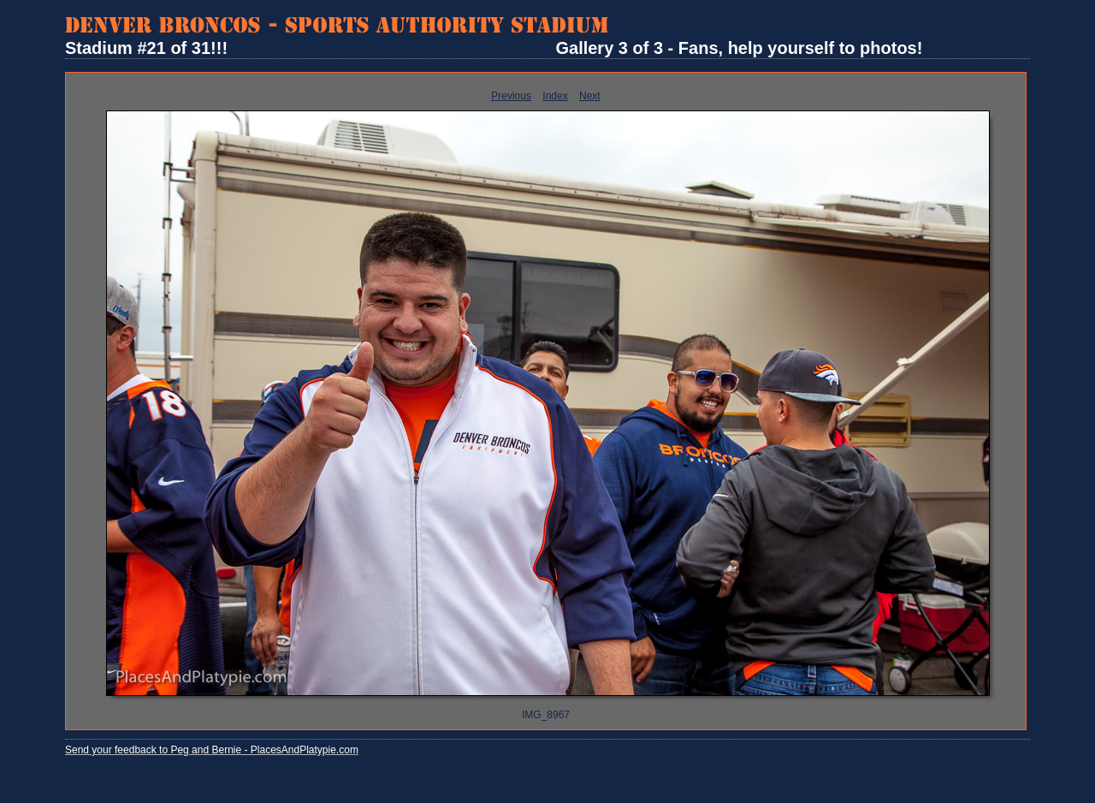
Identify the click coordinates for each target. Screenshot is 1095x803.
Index (554, 96)
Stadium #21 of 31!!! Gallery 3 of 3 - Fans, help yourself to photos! (493, 48)
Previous (511, 96)
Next (590, 96)
